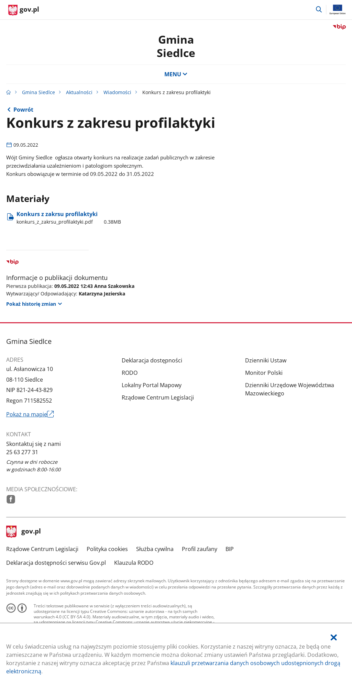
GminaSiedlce (176, 46)
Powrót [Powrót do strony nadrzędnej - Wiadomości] (23, 109)
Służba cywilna (155, 549)
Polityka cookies (107, 549)
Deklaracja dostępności (152, 360)
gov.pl (23, 532)
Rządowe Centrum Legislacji (158, 397)
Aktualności (79, 92)
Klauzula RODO (133, 562)
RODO (130, 373)
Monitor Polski (264, 373)
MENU (176, 74)
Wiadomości (117, 92)
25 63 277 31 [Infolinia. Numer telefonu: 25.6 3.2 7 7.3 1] (22, 452)
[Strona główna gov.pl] (23, 10)
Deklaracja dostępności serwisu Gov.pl (56, 562)
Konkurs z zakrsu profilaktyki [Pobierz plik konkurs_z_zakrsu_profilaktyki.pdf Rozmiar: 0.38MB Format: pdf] (68, 217)
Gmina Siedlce (38, 92)
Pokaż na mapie (30, 414)
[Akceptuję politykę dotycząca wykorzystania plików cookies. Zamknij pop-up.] (333, 637)
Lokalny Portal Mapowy (152, 385)
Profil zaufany (199, 549)
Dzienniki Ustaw (265, 360)
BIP (230, 549)
